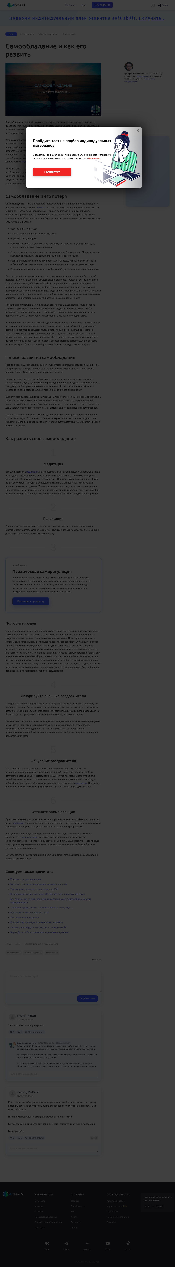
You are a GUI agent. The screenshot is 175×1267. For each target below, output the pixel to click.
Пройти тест (52, 172)
